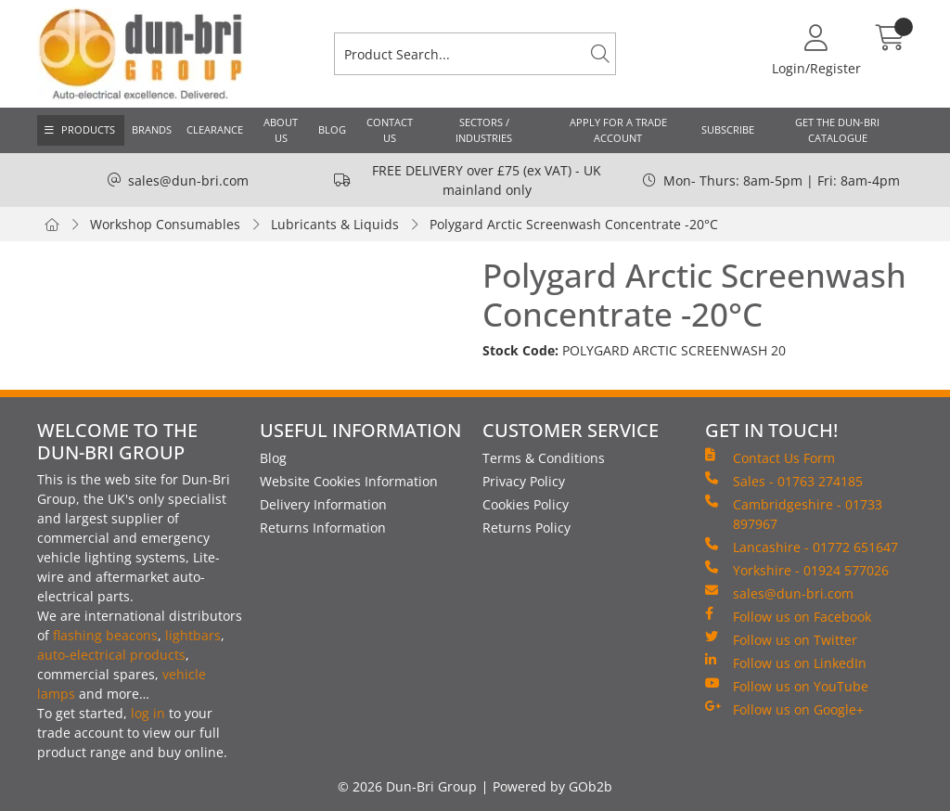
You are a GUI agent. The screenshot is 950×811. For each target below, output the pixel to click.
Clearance (214, 129)
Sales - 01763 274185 (784, 480)
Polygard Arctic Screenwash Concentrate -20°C (574, 224)
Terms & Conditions (543, 458)
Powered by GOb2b (552, 786)
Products (88, 129)
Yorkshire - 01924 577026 (797, 569)
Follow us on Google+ (784, 709)
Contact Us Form (770, 457)
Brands (152, 129)
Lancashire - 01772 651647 (801, 546)
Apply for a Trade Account (618, 130)
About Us (280, 130)
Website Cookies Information (349, 481)
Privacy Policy (523, 481)
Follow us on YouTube (786, 685)
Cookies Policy (525, 504)
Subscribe (727, 129)
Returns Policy (526, 527)
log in (148, 713)
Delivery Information (323, 504)
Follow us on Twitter (781, 639)
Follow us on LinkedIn (786, 662)
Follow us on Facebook (788, 616)
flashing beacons (105, 635)
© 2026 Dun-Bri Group (407, 786)
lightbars (193, 635)
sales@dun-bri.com (188, 180)
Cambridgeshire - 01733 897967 (793, 514)
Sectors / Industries (484, 130)
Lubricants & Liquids (335, 224)
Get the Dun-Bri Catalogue (837, 130)
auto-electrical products (111, 654)
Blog (332, 129)
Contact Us (389, 130)
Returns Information (323, 527)
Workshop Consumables (165, 224)
